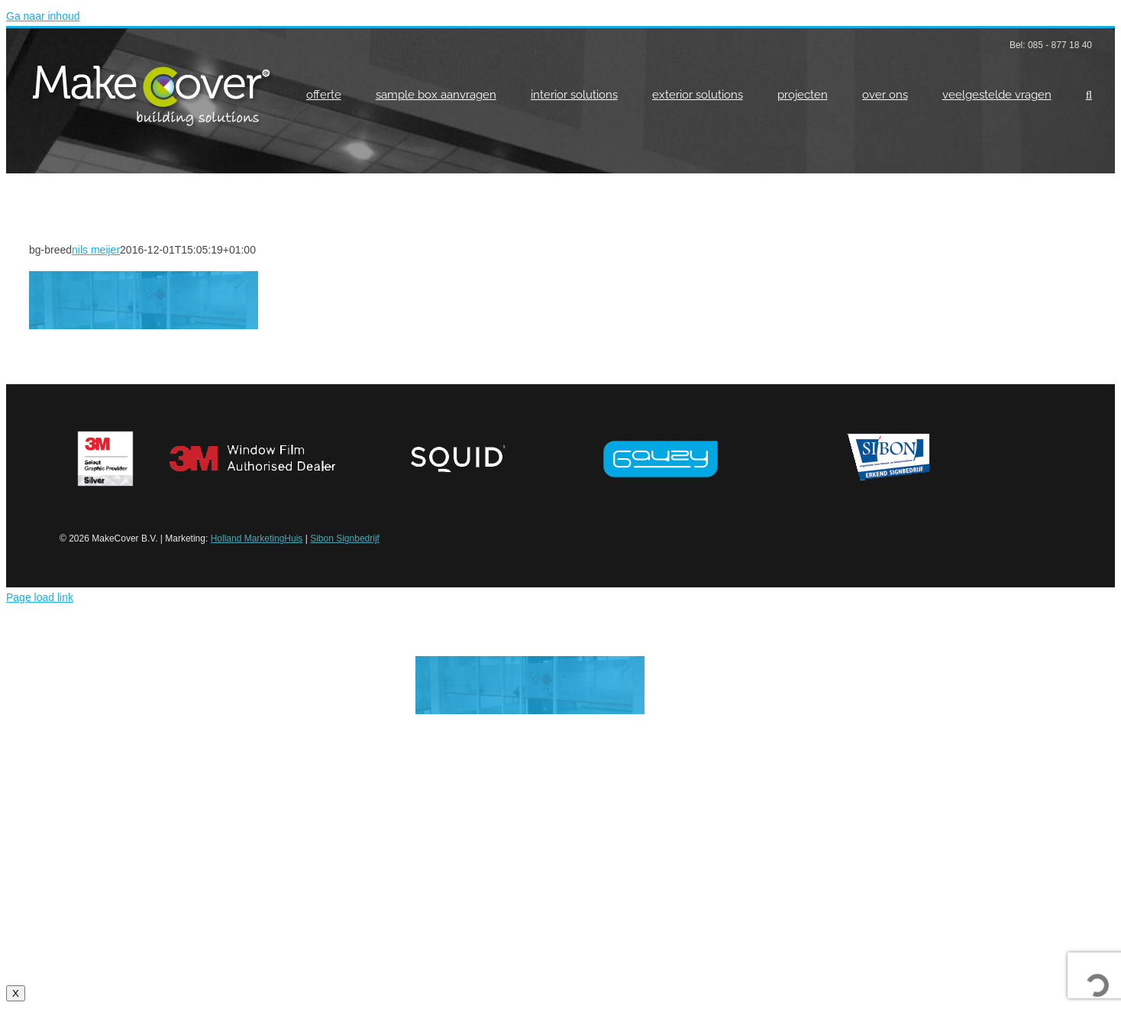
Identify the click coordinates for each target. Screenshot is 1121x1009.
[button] (1089, 95)
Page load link (39, 597)
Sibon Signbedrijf (345, 538)
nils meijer (96, 250)
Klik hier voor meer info (560, 917)
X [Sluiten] (15, 993)
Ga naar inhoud (43, 16)
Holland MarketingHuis (257, 538)
